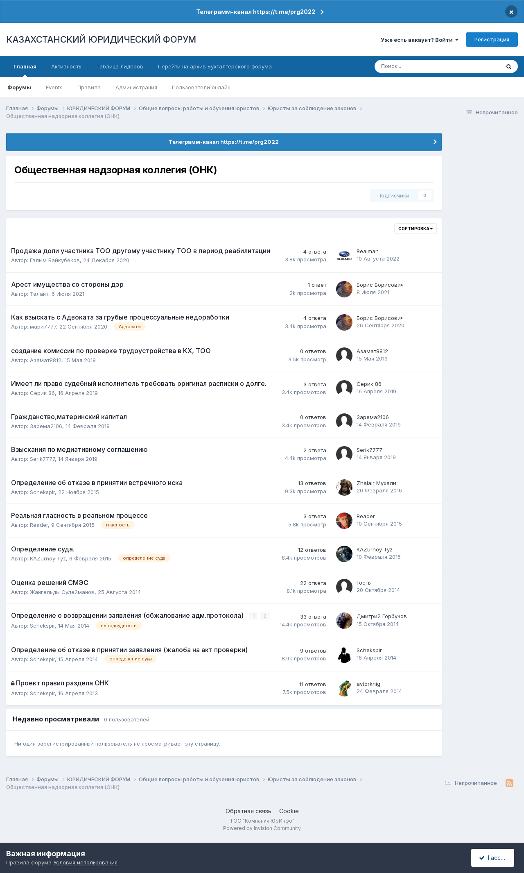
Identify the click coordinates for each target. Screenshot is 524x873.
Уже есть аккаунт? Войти (419, 39)
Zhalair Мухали (376, 483)
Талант (39, 293)
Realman (368, 251)
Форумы (19, 87)
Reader (39, 525)
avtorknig (368, 683)
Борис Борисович (380, 284)
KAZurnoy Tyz (48, 558)
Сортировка (415, 228)
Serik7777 (42, 459)
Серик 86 (42, 393)
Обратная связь (248, 810)
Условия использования (85, 862)
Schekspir (42, 492)
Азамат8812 (45, 360)
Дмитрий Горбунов (382, 616)
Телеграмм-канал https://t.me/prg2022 (255, 11)
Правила (89, 87)
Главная (25, 70)
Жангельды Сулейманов (62, 592)
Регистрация (491, 39)
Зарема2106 (46, 426)
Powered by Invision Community (262, 828)
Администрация (136, 87)
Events (54, 87)
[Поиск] (410, 66)
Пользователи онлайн (201, 87)
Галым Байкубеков (55, 260)
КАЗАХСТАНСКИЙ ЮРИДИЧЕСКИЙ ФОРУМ (101, 39)
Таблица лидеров (119, 66)
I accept (494, 857)
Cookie (289, 810)
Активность (66, 66)
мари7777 (43, 326)
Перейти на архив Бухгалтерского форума (215, 66)
